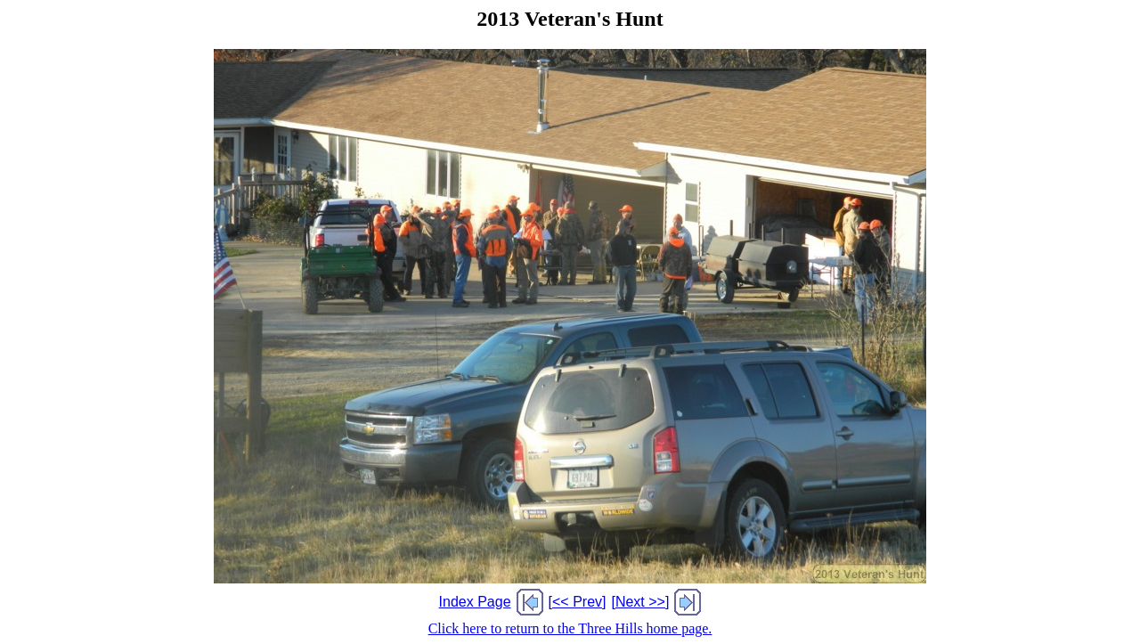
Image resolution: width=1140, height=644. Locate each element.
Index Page (475, 601)
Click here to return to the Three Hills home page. (570, 628)
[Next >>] (640, 601)
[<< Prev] (578, 601)
